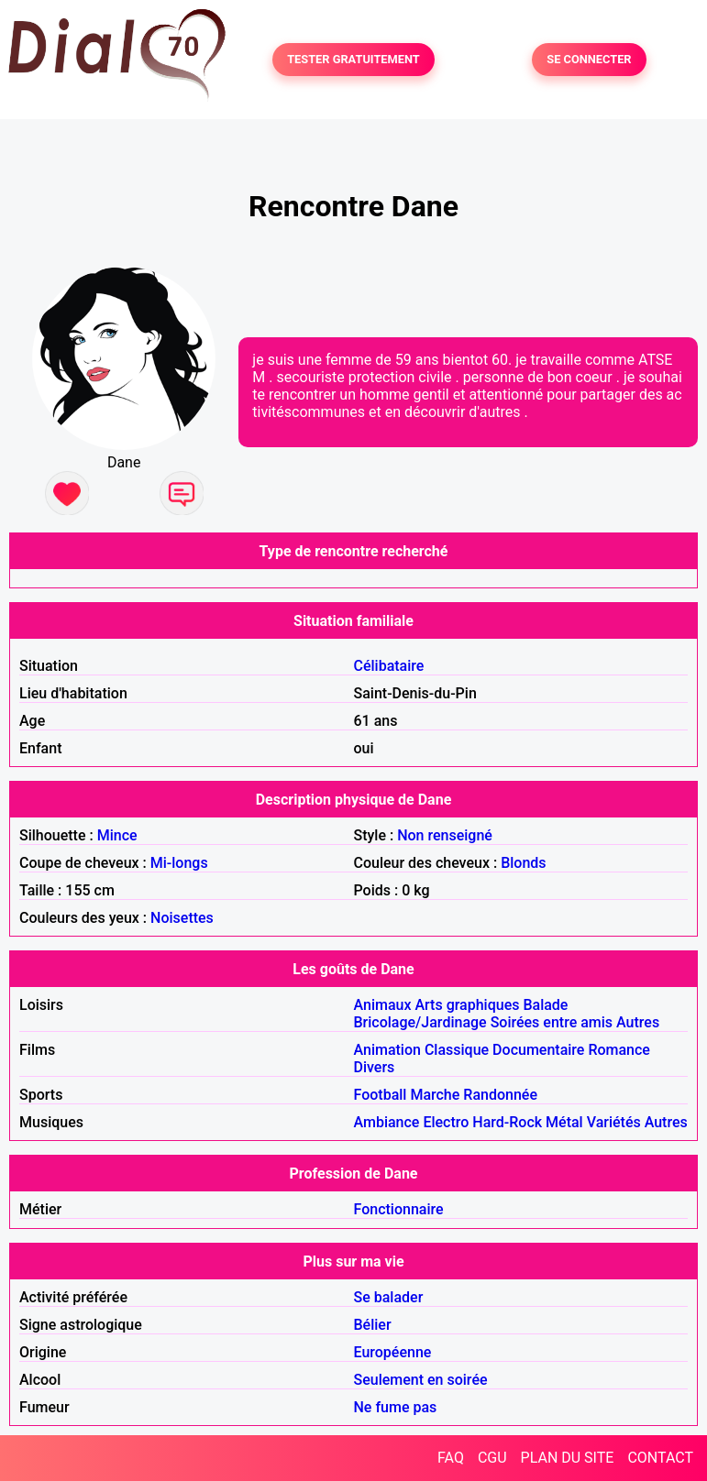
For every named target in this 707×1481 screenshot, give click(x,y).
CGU (492, 1457)
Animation (387, 1050)
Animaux (383, 1005)
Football (380, 1094)
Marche (434, 1094)
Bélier (373, 1324)
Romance (619, 1050)
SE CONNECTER (589, 60)
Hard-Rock (507, 1122)
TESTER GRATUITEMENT (353, 60)
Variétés (614, 1122)
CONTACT (660, 1457)
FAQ (450, 1457)
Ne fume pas (395, 1407)
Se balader (389, 1297)
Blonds (523, 863)
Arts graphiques (466, 1005)
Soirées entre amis (552, 1022)
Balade (545, 1005)
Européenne (393, 1352)
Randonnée (500, 1094)
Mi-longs (179, 863)
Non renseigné (444, 835)
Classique (457, 1050)
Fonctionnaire (399, 1209)
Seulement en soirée (421, 1379)
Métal (564, 1122)
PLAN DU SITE (567, 1457)
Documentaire (538, 1050)
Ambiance (387, 1122)
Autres (637, 1022)
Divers (374, 1067)
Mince (117, 835)
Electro (446, 1122)
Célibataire (389, 666)
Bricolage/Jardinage (420, 1022)
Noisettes (182, 918)
